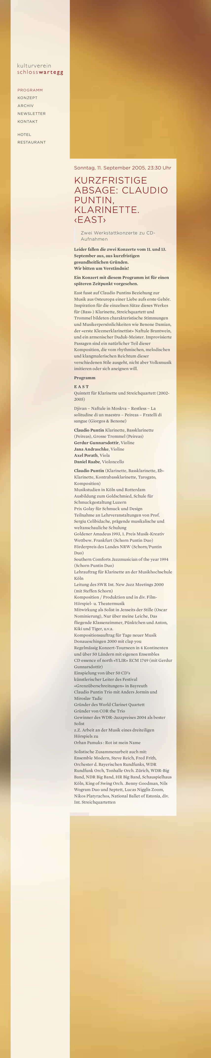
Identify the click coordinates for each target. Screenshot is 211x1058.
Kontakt (28, 122)
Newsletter (32, 114)
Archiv (26, 106)
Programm (30, 90)
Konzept (28, 98)
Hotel (24, 135)
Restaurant (32, 142)
